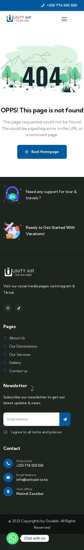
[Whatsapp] (12, 538)
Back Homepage (42, 152)
